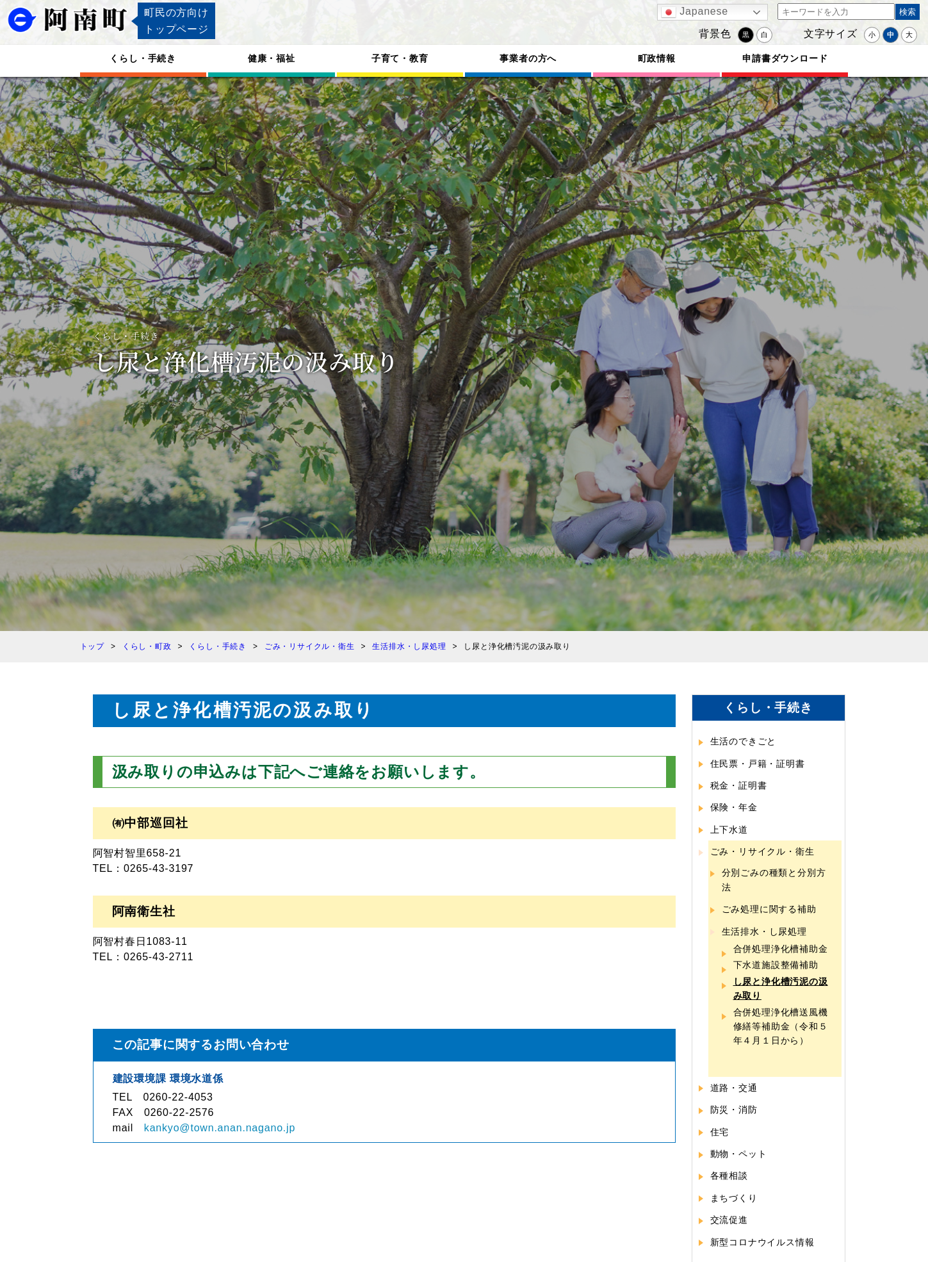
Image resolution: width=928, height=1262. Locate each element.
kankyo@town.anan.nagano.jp (219, 1127)
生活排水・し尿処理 (764, 931)
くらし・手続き (143, 58)
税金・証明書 (738, 785)
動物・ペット (738, 1154)
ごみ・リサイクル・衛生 (762, 851)
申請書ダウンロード (784, 58)
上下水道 (729, 829)
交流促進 (729, 1220)
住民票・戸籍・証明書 (757, 763)
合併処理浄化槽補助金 (780, 949)
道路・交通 (734, 1088)
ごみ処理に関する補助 (769, 909)
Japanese (694, 12)
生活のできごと (743, 741)
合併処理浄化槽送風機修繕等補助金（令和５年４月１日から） (780, 1026)
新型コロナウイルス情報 (762, 1242)
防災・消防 (734, 1109)
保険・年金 (734, 807)
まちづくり (734, 1198)
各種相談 (729, 1175)
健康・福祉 (271, 58)
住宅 (719, 1132)
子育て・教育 (399, 58)
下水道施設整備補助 (775, 965)
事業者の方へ (528, 58)
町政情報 (657, 58)
